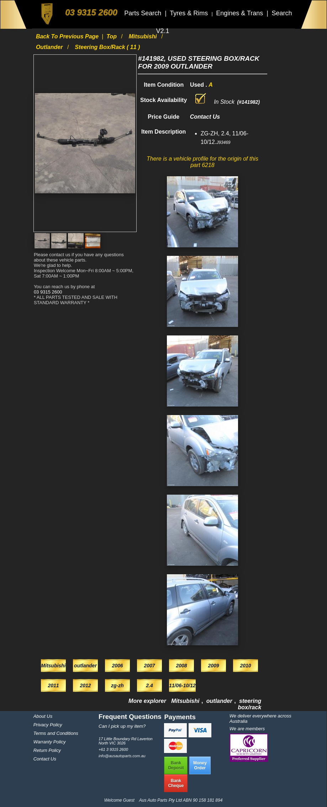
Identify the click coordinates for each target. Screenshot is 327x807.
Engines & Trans (240, 13)
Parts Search (143, 13)
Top (112, 36)
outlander (50, 47)
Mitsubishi (144, 36)
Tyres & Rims (190, 13)
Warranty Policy (49, 741)
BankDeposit (176, 765)
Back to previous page (68, 36)
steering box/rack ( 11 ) (107, 47)
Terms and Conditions (55, 733)
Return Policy (47, 750)
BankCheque (176, 783)
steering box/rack (249, 704)
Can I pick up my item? (122, 726)
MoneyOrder (200, 765)
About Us (42, 716)
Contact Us (44, 759)
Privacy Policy (47, 724)
